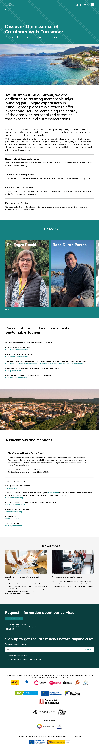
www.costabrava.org (14, 498)
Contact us (14, 618)
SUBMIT (88, 649)
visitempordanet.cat (13, 526)
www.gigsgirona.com (13, 488)
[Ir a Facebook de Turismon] (80, 4)
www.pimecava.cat (13, 371)
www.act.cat (53, 493)
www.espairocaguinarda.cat (17, 357)
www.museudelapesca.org (16, 378)
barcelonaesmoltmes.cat (15, 505)
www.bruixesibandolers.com (17, 350)
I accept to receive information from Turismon (24, 659)
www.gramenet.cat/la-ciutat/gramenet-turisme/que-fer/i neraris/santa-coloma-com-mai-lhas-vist (44, 364)
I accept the (17, 656)
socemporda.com (12, 519)
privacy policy (22, 656)
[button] (86, 4)
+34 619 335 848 (11, 629)
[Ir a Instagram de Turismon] (77, 4)
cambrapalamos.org (13, 512)
